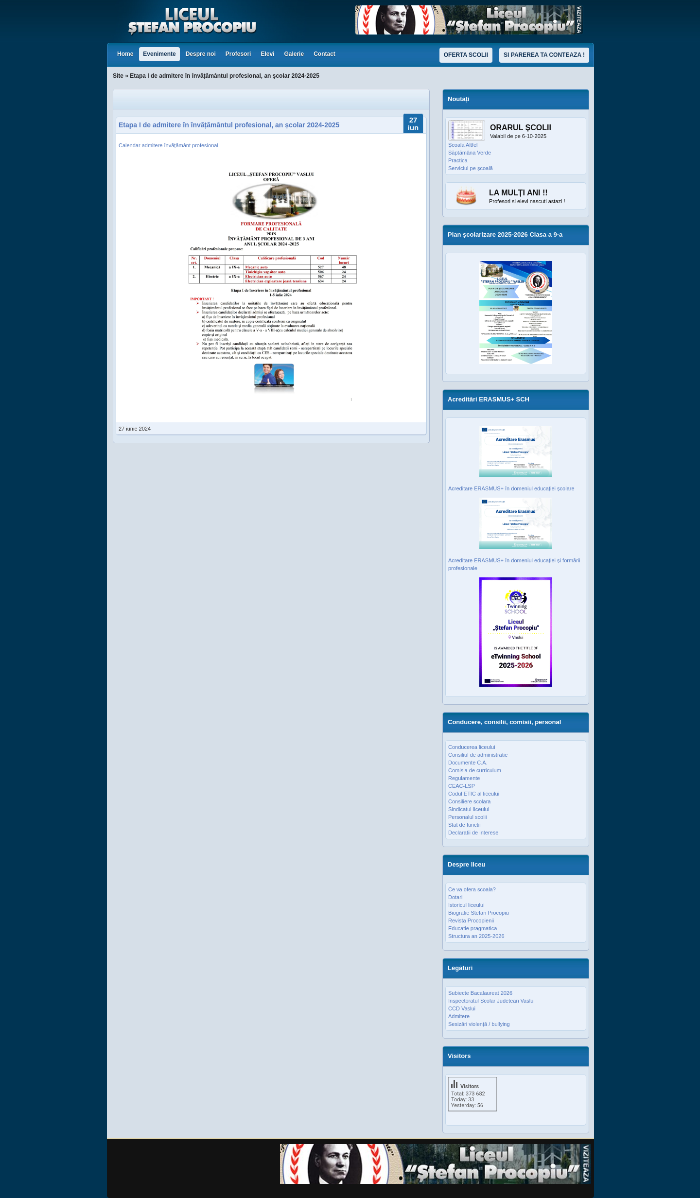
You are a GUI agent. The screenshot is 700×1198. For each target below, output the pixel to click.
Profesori (238, 54)
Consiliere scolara (469, 801)
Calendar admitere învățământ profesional (168, 145)
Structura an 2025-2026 (476, 936)
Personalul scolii (467, 817)
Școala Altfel (463, 145)
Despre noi (201, 54)
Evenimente (159, 54)
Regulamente (464, 778)
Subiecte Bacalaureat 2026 (480, 993)
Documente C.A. (468, 762)
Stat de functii (464, 825)
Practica (458, 160)
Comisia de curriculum (474, 770)
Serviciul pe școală (470, 168)
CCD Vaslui (461, 1008)
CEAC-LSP (461, 786)
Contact (324, 54)
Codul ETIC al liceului (473, 794)
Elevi (267, 54)
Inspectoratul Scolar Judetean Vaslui (491, 1001)
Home (125, 54)
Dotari (455, 897)
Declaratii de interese (473, 832)
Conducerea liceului (471, 747)
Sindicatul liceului (468, 809)
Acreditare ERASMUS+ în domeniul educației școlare (511, 488)
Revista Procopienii (471, 920)
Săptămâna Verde (469, 153)
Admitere (459, 1016)
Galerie (294, 54)
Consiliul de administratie (478, 755)
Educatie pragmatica (472, 928)
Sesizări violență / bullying (479, 1024)
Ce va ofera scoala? (472, 889)
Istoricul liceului (466, 905)
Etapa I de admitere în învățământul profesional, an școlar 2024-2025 (229, 125)
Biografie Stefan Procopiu (478, 913)
